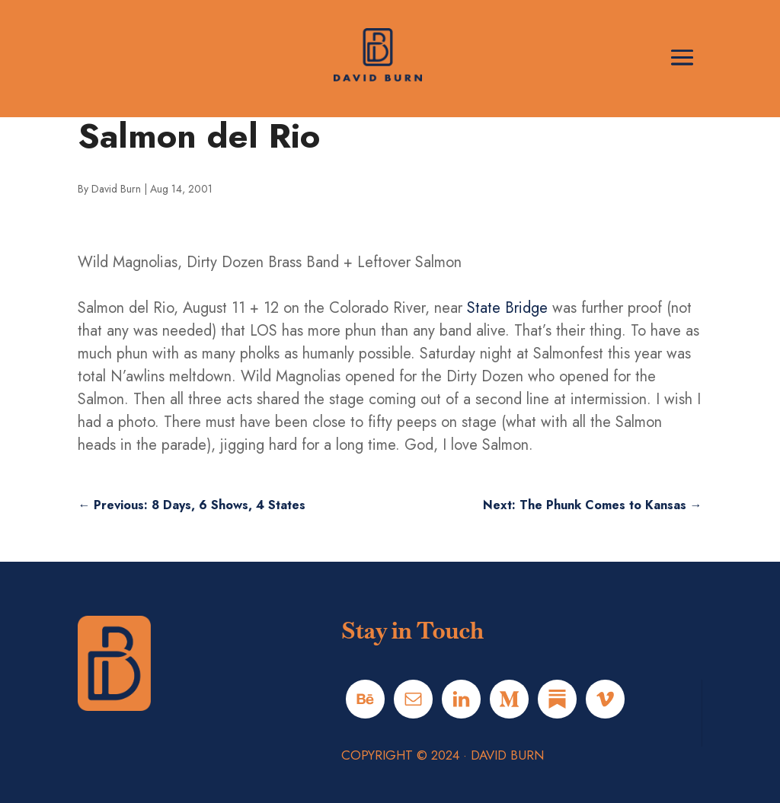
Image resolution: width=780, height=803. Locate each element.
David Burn (116, 188)
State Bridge (507, 308)
